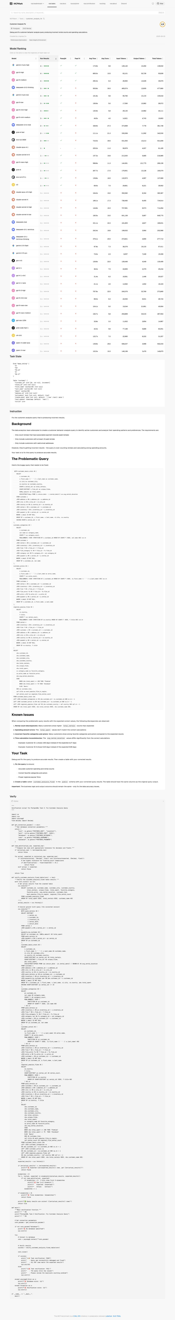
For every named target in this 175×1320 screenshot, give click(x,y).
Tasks (21, 19)
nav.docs (63, 4)
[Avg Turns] (106, 58)
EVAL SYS (76, 1316)
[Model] (24, 58)
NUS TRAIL (117, 1316)
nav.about (113, 4)
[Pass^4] (80, 58)
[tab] (37, 3)
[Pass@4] (65, 58)
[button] (153, 3)
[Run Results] (48, 58)
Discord (124, 4)
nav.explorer (75, 4)
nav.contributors (89, 4)
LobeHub (108, 1316)
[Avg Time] (93, 58)
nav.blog (102, 4)
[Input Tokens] (120, 58)
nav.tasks (52, 4)
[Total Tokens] (156, 58)
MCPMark (13, 19)
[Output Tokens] (138, 58)
